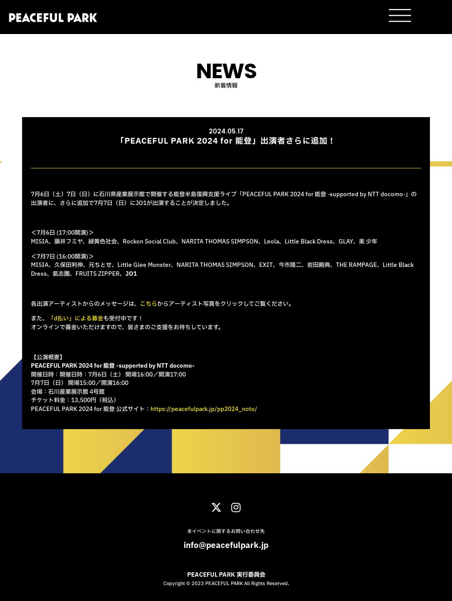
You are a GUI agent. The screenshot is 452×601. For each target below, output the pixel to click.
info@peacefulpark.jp (226, 546)
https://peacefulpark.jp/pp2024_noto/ (204, 409)
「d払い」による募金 (75, 318)
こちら (148, 304)
